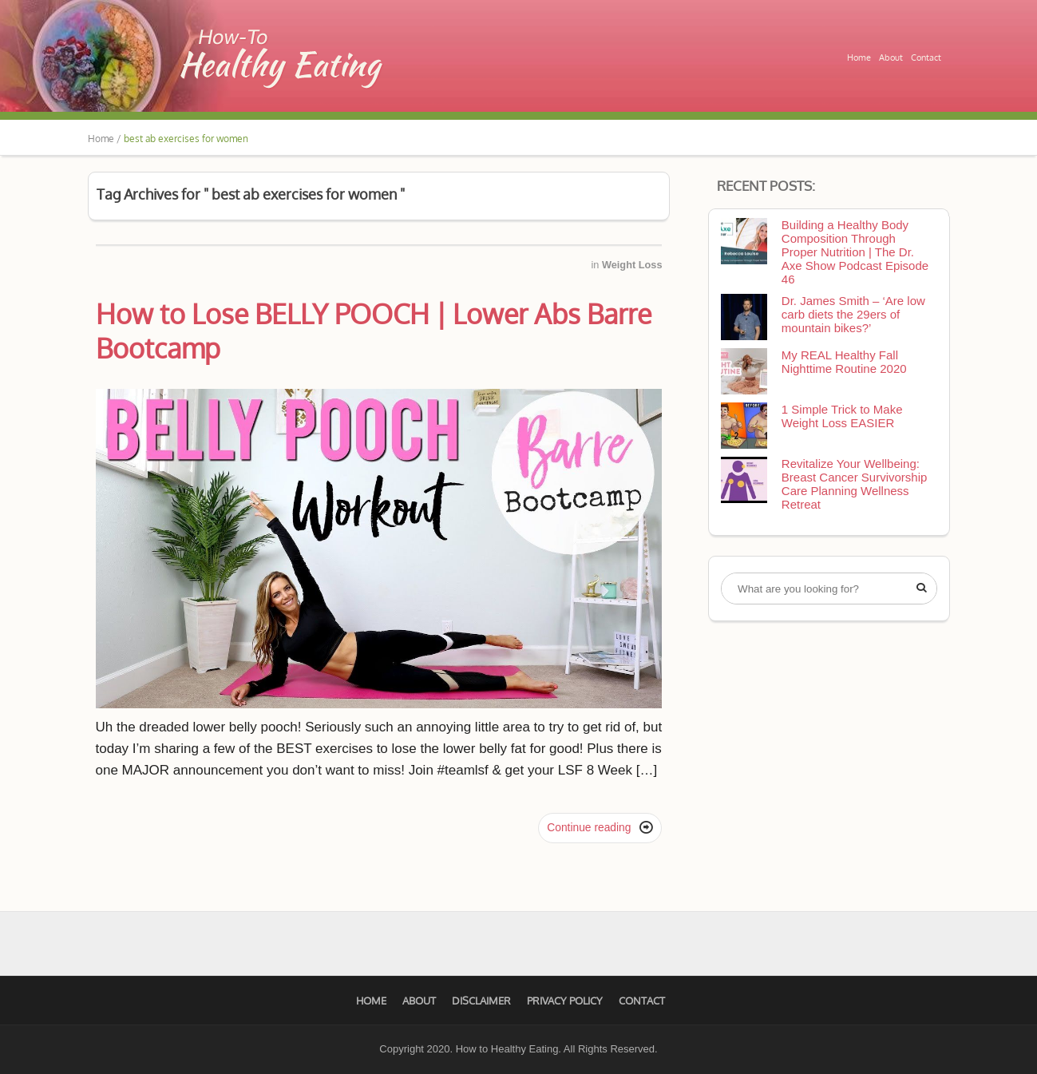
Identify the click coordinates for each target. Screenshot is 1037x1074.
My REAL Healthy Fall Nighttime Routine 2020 (844, 361)
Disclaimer (481, 1000)
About (891, 57)
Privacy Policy (565, 1000)
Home (859, 57)
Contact (926, 57)
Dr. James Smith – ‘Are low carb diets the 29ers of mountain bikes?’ (853, 314)
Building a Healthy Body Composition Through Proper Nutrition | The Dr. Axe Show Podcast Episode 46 (855, 252)
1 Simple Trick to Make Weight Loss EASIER (842, 416)
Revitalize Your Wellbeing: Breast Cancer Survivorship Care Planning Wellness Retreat (855, 484)
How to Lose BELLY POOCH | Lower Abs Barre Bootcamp (373, 330)
